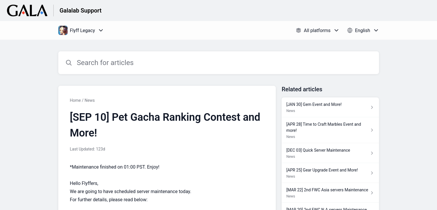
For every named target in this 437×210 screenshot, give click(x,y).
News (90, 100)
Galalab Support (80, 10)
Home (75, 100)
